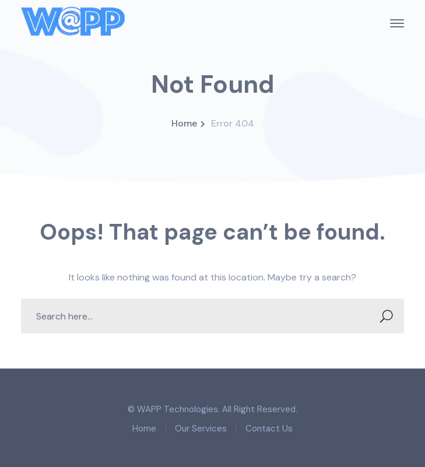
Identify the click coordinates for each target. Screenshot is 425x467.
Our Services (201, 428)
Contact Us (269, 428)
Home (184, 123)
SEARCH (383, 316)
